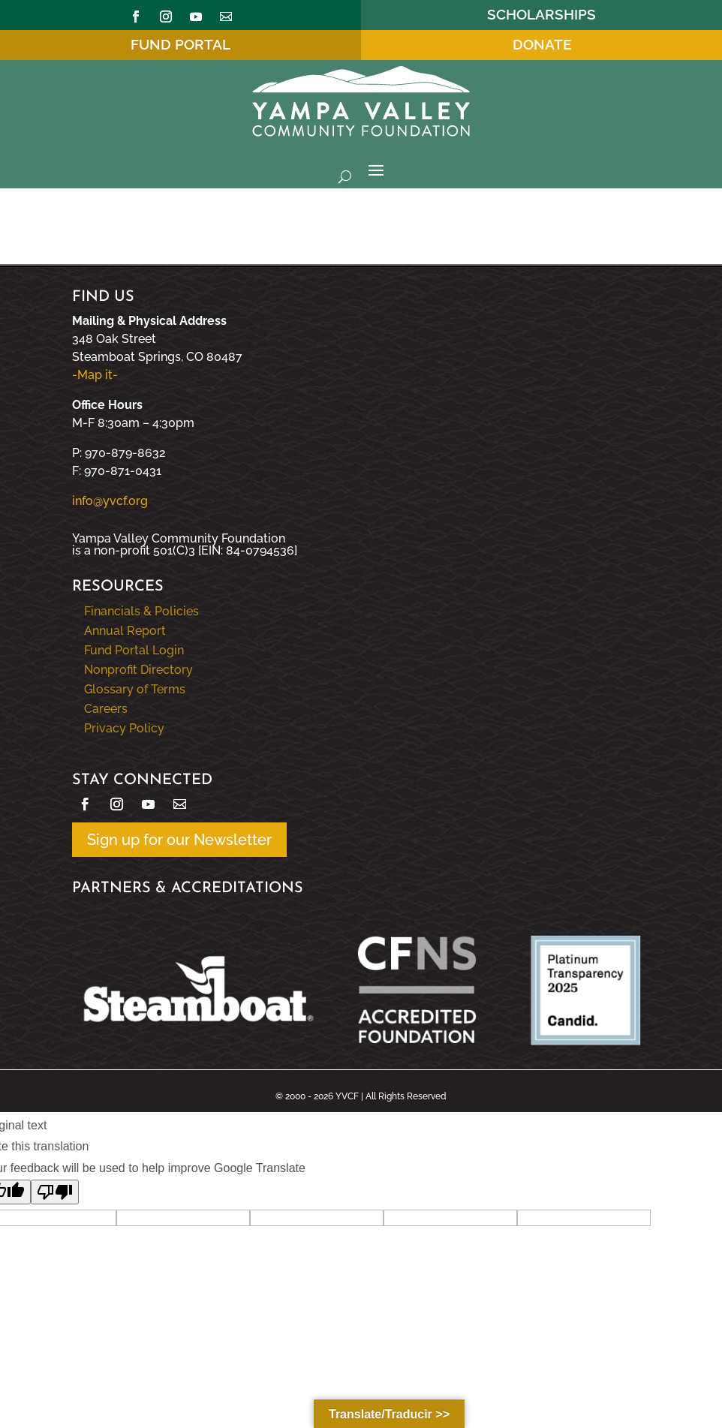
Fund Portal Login (134, 650)
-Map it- (95, 375)
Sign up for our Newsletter (179, 840)
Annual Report (125, 631)
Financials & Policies (141, 611)
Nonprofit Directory (138, 670)
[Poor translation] (55, 1192)
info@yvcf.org (110, 501)
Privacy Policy (124, 728)
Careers (106, 709)
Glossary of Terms (134, 689)
